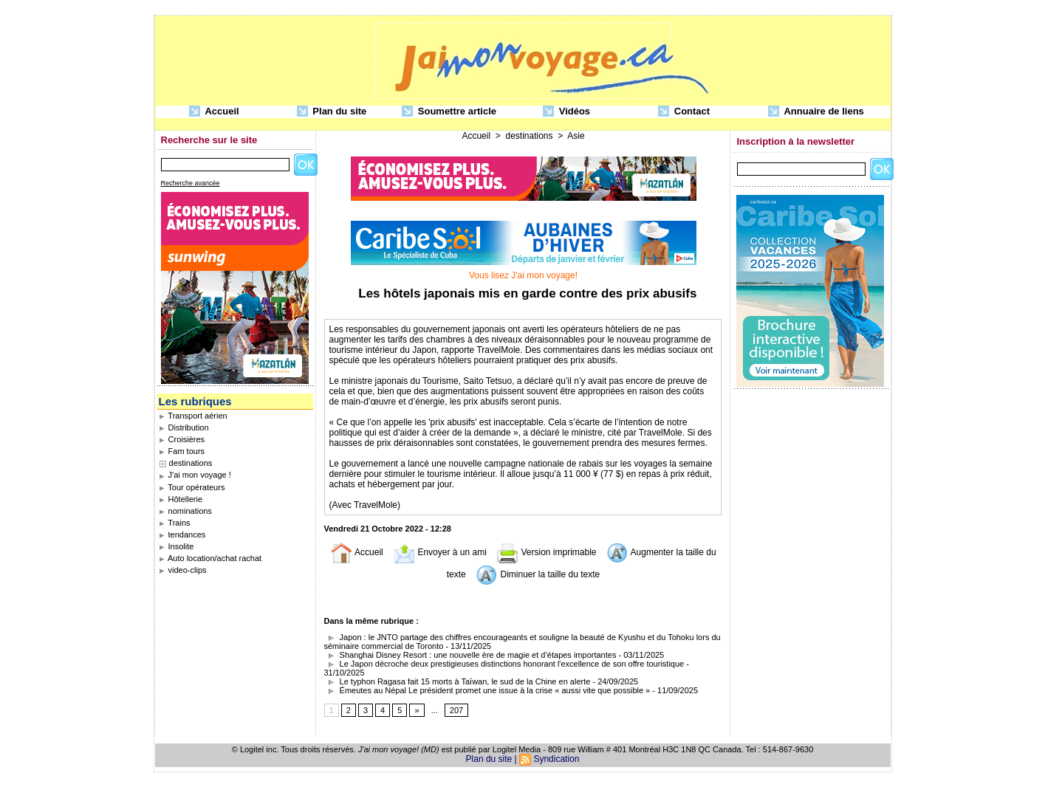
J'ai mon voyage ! (195, 474)
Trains (175, 522)
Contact (684, 112)
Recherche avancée (190, 183)
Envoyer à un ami (440, 552)
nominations (185, 510)
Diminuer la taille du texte (538, 574)
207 (456, 710)
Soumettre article (449, 112)
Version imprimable (546, 552)
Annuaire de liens (816, 112)
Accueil (214, 112)
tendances (182, 534)
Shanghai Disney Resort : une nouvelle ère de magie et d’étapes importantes (470, 654)
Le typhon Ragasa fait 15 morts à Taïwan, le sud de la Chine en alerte (457, 681)
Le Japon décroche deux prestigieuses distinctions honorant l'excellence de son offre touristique (504, 663)
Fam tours (182, 451)
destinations (191, 462)
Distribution (184, 427)
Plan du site (332, 112)
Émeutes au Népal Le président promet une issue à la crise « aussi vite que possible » (487, 690)
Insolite (176, 546)
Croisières (182, 439)
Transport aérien (193, 415)
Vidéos (566, 112)
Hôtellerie (181, 499)
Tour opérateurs (192, 487)
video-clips (183, 570)
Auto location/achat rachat (210, 558)
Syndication (556, 759)
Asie (575, 136)
